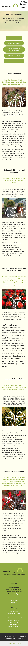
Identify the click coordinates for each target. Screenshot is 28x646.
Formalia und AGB (14, 626)
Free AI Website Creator (14, 643)
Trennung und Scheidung (14, 43)
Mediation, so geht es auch (14, 618)
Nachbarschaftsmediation (14, 55)
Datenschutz (14, 602)
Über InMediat (14, 611)
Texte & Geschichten (14, 620)
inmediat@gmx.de (16, 594)
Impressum (14, 600)
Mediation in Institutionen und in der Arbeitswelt (14, 49)
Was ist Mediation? (14, 613)
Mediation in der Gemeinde (14, 61)
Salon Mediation (14, 622)
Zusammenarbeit (14, 624)
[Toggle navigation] (25, 2)
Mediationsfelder (14, 616)
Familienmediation (14, 38)
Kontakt (14, 596)
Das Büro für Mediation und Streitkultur (23, 5)
